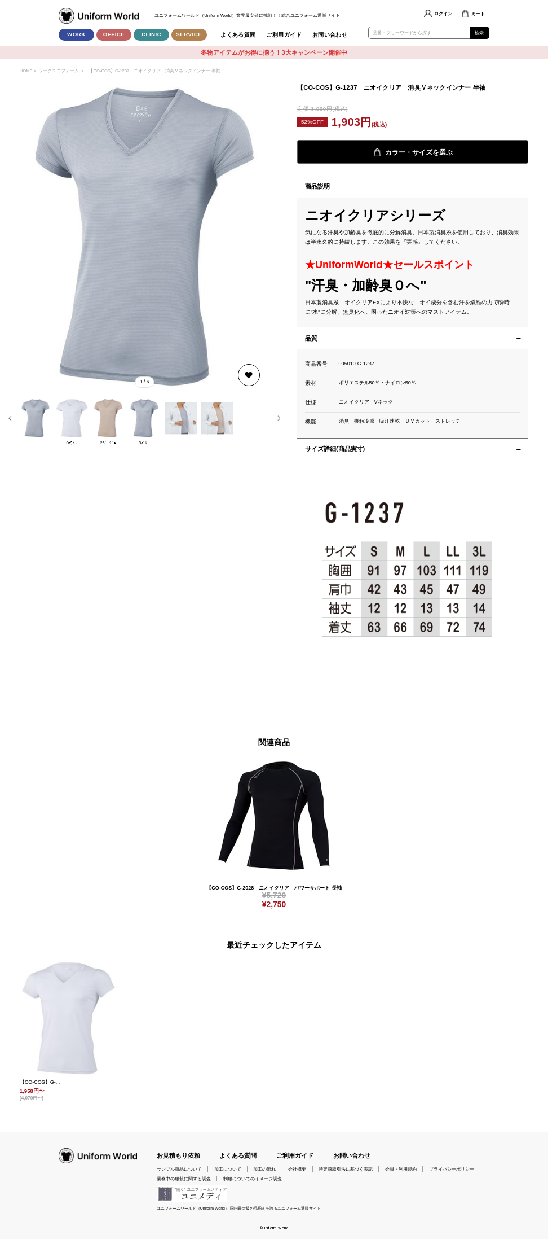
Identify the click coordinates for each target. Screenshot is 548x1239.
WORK (76, 34)
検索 (479, 33)
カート (478, 13)
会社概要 (297, 1169)
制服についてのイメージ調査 (252, 1178)
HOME (26, 70)
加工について (227, 1169)
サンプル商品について (179, 1169)
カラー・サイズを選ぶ (413, 152)
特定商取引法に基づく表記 (346, 1169)
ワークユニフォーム (58, 70)
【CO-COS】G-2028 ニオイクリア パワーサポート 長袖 (274, 888)
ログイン (443, 13)
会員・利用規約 (401, 1169)
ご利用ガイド (284, 35)
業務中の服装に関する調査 (184, 1178)
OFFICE (114, 34)
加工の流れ (264, 1169)
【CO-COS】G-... (40, 1082)
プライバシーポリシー (451, 1169)
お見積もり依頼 (178, 1155)
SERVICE (189, 34)
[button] (10, 418)
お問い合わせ (330, 35)
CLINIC (151, 34)
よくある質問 (238, 35)
